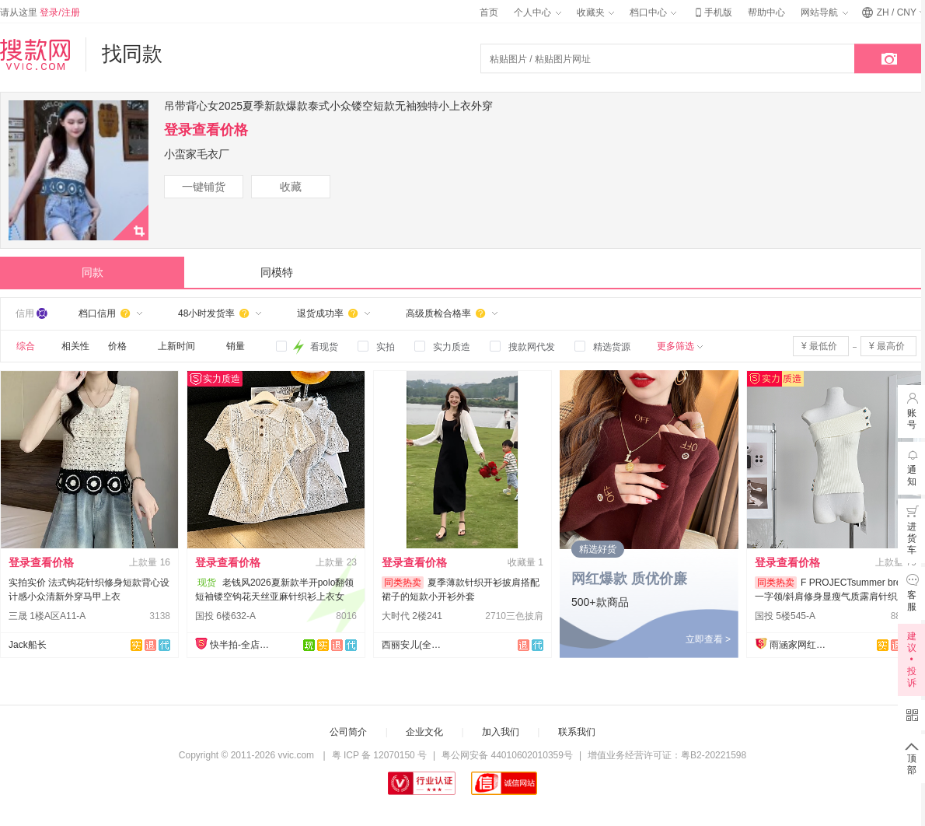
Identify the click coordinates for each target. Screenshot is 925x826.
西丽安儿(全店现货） (413, 644)
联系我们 (576, 731)
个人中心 (537, 12)
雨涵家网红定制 (801, 644)
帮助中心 (766, 12)
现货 (206, 582)
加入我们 (500, 731)
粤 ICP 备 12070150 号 (380, 755)
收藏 (291, 186)
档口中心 (653, 12)
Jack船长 (28, 644)
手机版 (712, 12)
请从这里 (40, 12)
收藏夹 (595, 12)
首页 (489, 12)
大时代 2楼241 (412, 616)
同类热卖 (402, 582)
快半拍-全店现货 (241, 644)
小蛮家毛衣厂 (196, 154)
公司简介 (348, 731)
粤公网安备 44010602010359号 (507, 755)
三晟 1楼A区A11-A (47, 616)
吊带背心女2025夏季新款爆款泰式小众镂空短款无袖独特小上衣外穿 (328, 106)
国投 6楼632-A (225, 616)
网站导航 (824, 12)
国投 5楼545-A (785, 616)
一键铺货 (203, 186)
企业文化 (424, 731)
